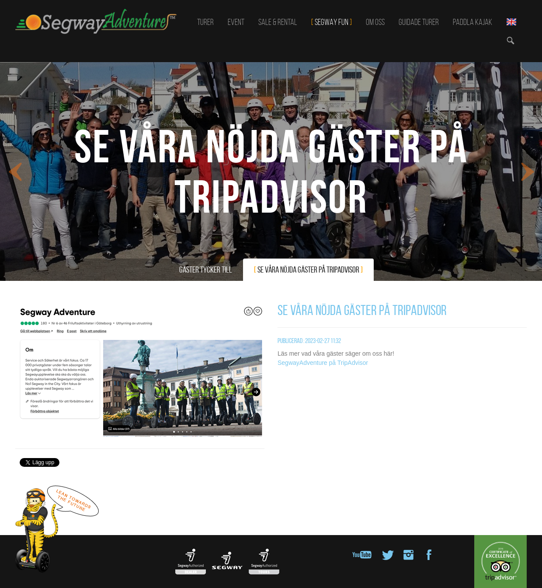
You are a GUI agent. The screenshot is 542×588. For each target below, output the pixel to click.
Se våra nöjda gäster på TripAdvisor (308, 269)
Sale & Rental (277, 22)
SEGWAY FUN (331, 22)
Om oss (375, 22)
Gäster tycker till (205, 269)
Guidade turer (419, 22)
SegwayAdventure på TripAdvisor (323, 362)
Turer (205, 22)
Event (236, 22)
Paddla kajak (472, 22)
